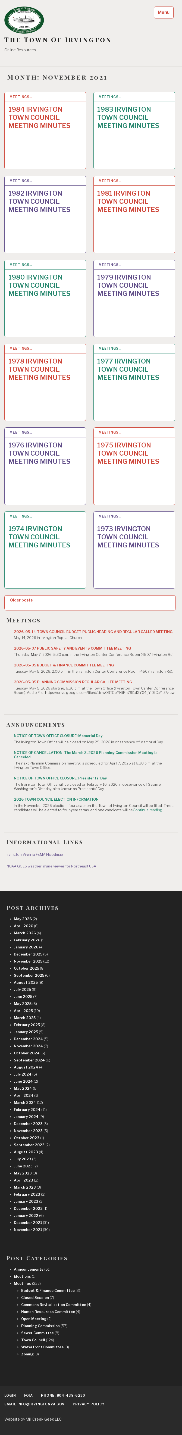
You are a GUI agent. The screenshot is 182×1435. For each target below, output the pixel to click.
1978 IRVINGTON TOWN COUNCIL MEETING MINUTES (39, 369)
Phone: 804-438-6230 (63, 1395)
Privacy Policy (89, 1404)
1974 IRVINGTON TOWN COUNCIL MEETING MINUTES (39, 537)
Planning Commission (44, 1326)
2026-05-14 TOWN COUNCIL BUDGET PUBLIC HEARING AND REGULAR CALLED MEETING (93, 631)
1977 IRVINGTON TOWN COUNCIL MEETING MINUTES (128, 369)
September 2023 (32, 1145)
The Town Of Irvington (58, 39)
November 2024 (31, 1046)
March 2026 (27, 933)
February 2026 (30, 940)
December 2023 (31, 1123)
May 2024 (25, 1088)
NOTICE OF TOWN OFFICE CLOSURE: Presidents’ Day (60, 778)
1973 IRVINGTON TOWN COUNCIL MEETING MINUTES (128, 537)
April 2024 (26, 1095)
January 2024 (29, 1116)
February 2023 (29, 1194)
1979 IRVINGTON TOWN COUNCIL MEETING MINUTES (128, 285)
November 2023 (31, 1131)
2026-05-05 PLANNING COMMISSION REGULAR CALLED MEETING (73, 682)
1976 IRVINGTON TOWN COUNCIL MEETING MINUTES (39, 453)
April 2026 (26, 926)
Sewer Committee (40, 1333)
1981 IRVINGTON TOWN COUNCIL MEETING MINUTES (128, 201)
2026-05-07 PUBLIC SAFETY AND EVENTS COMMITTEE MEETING (72, 648)
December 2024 (31, 1039)
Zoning (30, 1354)
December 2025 (31, 954)
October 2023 (29, 1138)
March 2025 (27, 1018)
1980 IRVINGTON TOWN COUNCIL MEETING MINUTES (39, 285)
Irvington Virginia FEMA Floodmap (35, 854)
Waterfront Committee (45, 1347)
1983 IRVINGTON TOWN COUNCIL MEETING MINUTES (128, 117)
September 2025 (32, 975)
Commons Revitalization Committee (56, 1304)
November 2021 (32, 1229)
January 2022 (29, 1215)
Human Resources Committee (50, 1311)
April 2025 (27, 1010)
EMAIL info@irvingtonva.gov (34, 1404)
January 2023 (28, 1201)
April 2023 (26, 1180)
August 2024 (28, 1067)
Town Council (37, 1340)
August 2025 (28, 982)
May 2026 (25, 919)
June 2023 (26, 1166)
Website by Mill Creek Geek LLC (33, 1419)
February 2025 (29, 1025)
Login (10, 1395)
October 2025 (29, 968)
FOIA (28, 1395)
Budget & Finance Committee (51, 1290)
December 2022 (30, 1208)
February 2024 (30, 1109)
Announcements (32, 1269)
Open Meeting (36, 1319)
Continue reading (147, 810)
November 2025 (31, 961)
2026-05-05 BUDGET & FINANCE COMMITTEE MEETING (64, 665)
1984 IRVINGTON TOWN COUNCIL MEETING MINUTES (39, 117)
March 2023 (27, 1187)
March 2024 (28, 1102)
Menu (164, 12)
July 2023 (25, 1159)
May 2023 (25, 1173)
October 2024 (29, 1053)
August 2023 (28, 1152)
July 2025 (25, 989)
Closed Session (37, 1297)
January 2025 (28, 1032)
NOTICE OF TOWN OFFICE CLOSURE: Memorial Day (58, 736)
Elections (25, 1276)
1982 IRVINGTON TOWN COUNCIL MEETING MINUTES (39, 201)
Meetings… (21, 97)
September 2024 (32, 1060)
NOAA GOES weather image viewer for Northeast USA (51, 866)
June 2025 (25, 996)
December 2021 (31, 1222)
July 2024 (25, 1074)
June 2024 (26, 1081)
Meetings (27, 1283)
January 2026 (28, 947)
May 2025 (25, 1003)
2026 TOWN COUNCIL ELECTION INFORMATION (56, 799)
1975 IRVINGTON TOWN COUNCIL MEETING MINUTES (128, 453)
